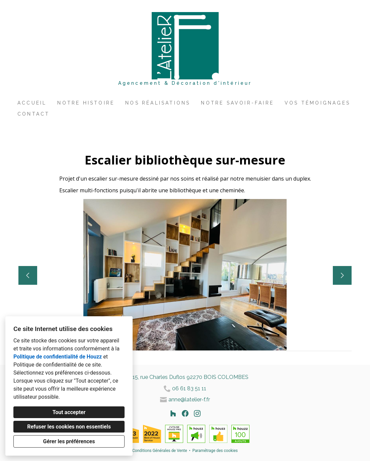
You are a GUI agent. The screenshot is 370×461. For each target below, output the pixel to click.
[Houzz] (173, 413)
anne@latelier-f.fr (189, 399)
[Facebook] (185, 413)
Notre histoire (86, 103)
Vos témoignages (317, 103)
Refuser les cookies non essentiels (69, 426)
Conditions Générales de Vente (159, 450)
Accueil (32, 103)
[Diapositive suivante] (342, 275)
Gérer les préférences (69, 441)
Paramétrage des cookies (215, 450)
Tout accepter (69, 412)
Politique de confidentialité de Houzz (57, 356)
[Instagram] (197, 413)
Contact (33, 114)
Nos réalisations (157, 103)
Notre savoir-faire (237, 103)
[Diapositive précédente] (27, 275)
